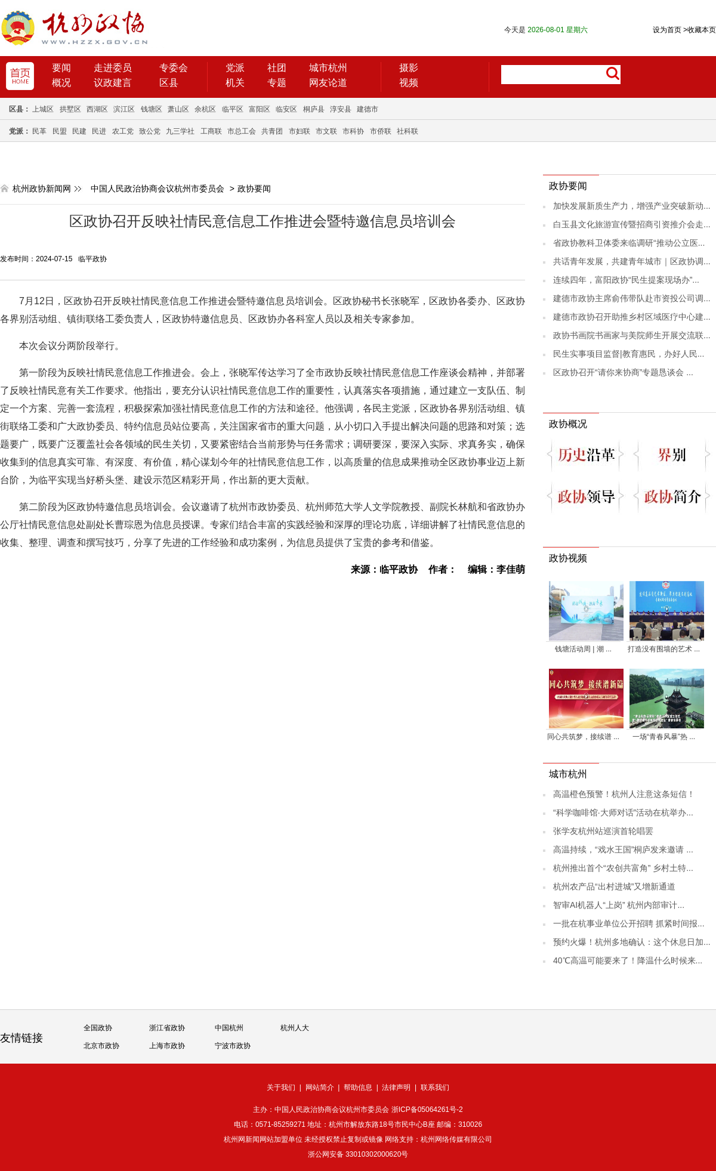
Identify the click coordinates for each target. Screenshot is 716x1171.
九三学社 (180, 131)
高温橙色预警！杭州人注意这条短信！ (624, 794)
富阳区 (259, 109)
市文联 (326, 131)
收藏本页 (699, 30)
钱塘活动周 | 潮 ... (583, 649)
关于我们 (281, 1087)
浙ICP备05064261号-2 (427, 1109)
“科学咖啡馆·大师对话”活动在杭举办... (623, 812)
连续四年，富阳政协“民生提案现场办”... (626, 280)
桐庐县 (314, 109)
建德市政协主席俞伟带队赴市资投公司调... (632, 298)
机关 (235, 83)
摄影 (408, 68)
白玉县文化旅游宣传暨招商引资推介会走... (632, 224)
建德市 (367, 109)
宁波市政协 (233, 1046)
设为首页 (667, 30)
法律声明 (396, 1087)
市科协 (353, 131)
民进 (99, 131)
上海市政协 (167, 1046)
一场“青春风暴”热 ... (663, 737)
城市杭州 (328, 68)
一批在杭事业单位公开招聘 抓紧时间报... (629, 923)
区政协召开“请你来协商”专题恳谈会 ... (623, 372)
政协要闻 (254, 188)
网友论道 (328, 83)
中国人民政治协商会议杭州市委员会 (157, 188)
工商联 (211, 131)
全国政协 (98, 1028)
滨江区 (124, 109)
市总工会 (241, 131)
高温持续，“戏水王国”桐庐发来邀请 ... (623, 849)
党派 (235, 68)
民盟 (60, 131)
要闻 (61, 68)
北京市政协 (101, 1046)
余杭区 (205, 109)
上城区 (43, 109)
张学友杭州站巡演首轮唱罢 (603, 831)
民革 (39, 131)
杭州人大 (294, 1028)
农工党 (123, 131)
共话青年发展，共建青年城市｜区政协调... (632, 261)
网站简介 (319, 1087)
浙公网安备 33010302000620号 (358, 1154)
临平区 (232, 109)
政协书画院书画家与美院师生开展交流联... (632, 335)
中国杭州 (229, 1028)
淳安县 (340, 109)
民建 (79, 131)
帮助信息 (358, 1087)
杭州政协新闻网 (42, 188)
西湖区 (97, 109)
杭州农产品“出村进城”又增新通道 (614, 886)
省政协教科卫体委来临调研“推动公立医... (629, 243)
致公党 (150, 131)
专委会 (173, 68)
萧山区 (178, 109)
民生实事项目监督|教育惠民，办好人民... (628, 354)
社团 (276, 68)
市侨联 (380, 131)
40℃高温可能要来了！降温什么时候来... (627, 960)
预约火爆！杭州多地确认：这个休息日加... (632, 942)
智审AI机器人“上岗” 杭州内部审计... (618, 905)
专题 (276, 83)
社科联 (407, 131)
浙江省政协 (167, 1028)
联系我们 (435, 1087)
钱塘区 (151, 109)
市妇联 (299, 131)
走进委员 (113, 68)
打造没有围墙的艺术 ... (664, 649)
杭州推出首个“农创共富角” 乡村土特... (623, 868)
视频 (408, 83)
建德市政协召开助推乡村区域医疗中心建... (632, 317)
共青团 (272, 131)
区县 (168, 83)
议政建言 (113, 83)
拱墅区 (70, 109)
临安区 (286, 109)
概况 (61, 83)
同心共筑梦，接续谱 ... (583, 737)
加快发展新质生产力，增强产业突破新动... (632, 206)
